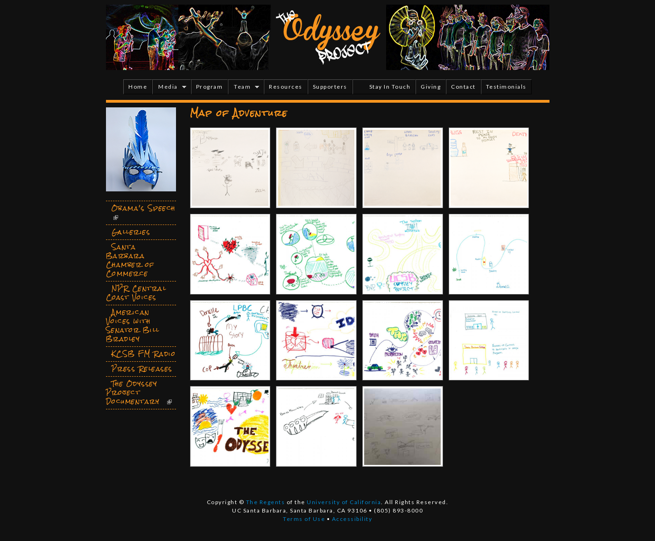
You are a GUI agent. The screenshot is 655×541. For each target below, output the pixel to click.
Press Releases (142, 368)
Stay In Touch (390, 86)
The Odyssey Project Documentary (133, 392)
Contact (463, 86)
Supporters (330, 86)
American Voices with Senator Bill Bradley (133, 325)
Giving (431, 86)
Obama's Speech (144, 208)
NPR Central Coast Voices (136, 293)
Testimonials (506, 86)
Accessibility (352, 518)
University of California (344, 502)
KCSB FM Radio (144, 353)
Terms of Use (304, 518)
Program (209, 86)
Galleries (131, 232)
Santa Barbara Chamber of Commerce (130, 260)
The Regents (265, 502)
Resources (286, 86)
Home (137, 86)
